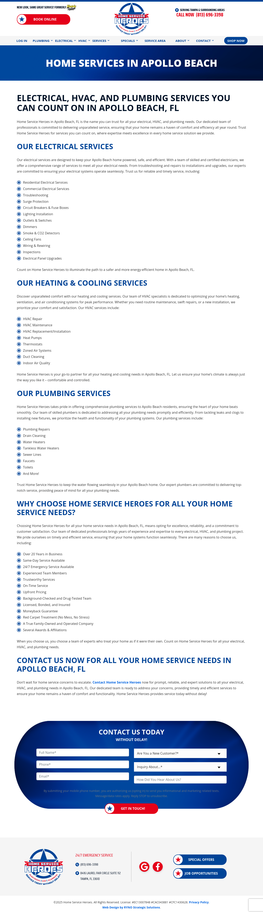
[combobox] (180, 753)
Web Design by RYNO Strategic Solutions (131, 907)
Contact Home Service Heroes (116, 682)
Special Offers (201, 859)
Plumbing (41, 41)
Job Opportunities (201, 873)
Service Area (155, 41)
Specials (128, 41)
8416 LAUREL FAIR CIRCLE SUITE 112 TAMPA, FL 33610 (100, 875)
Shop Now (236, 41)
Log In (21, 41)
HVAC (82, 41)
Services (99, 41)
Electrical (64, 41)
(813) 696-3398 (199, 15)
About (180, 41)
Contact (203, 41)
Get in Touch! (133, 808)
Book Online (45, 19)
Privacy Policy (199, 902)
